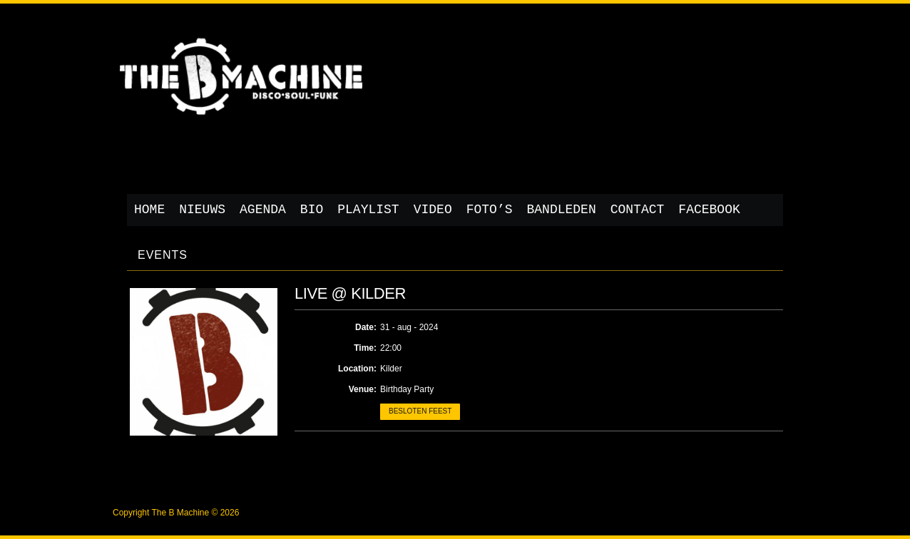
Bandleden (561, 209)
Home (149, 209)
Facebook (709, 209)
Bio (311, 209)
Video (433, 209)
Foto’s (489, 209)
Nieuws (202, 209)
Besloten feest (420, 411)
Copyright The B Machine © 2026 (176, 513)
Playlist (368, 209)
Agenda (263, 209)
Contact (637, 209)
